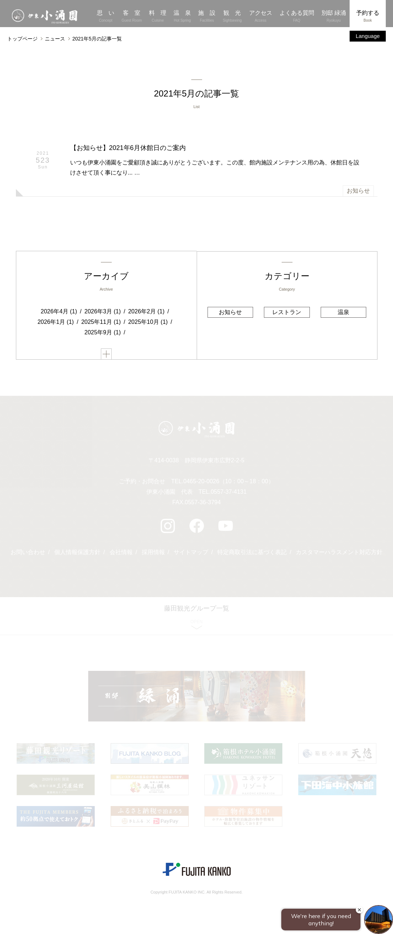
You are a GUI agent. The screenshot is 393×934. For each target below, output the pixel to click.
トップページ (22, 39)
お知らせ (358, 191)
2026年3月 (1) (103, 312)
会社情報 (121, 553)
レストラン (286, 312)
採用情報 (153, 553)
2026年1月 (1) (56, 322)
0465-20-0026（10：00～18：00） (228, 482)
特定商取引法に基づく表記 (252, 553)
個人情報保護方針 (77, 553)
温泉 (343, 312)
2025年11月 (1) (101, 322)
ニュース (55, 39)
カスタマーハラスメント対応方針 (339, 553)
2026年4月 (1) (59, 312)
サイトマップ (191, 553)
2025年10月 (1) (147, 322)
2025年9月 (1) (103, 333)
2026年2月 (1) (146, 312)
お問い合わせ (27, 553)
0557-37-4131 (229, 493)
